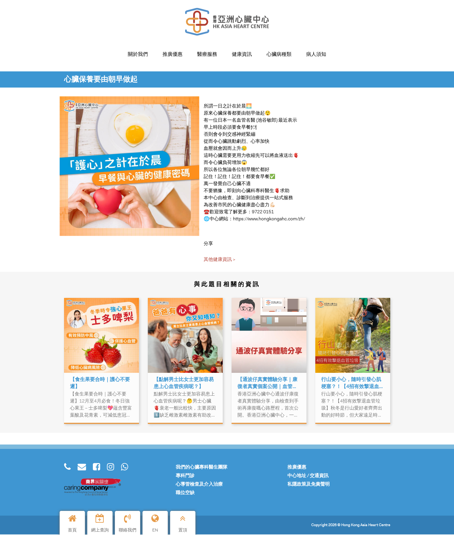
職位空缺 (185, 493)
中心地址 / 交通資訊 (308, 476)
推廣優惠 (296, 467)
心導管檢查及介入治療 (199, 485)
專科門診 (185, 476)
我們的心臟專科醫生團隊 (201, 467)
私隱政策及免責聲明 (308, 485)
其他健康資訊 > (219, 260)
